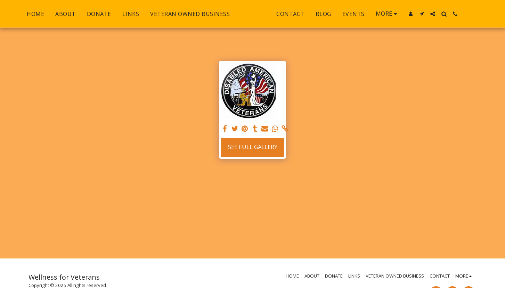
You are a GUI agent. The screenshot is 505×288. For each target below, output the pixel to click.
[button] (436, 14)
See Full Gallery (252, 147)
